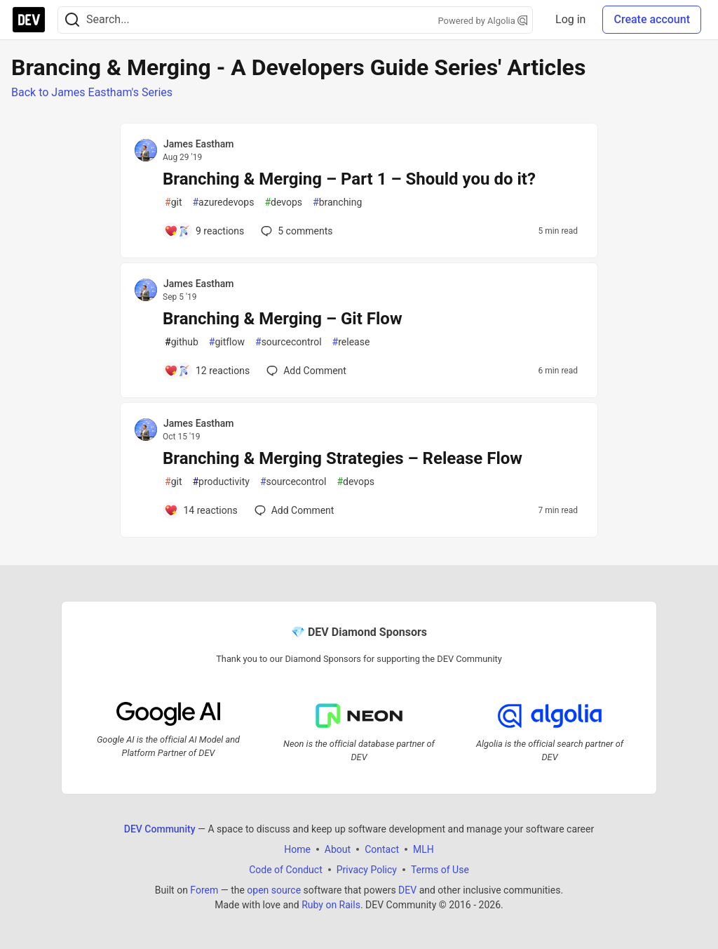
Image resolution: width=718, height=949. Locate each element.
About (338, 849)
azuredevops (223, 202)
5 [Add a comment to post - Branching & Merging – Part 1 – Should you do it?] (295, 231)
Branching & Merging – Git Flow (282, 318)
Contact (382, 849)
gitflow (227, 342)
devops (283, 202)
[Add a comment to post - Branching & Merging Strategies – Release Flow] (201, 510)
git (173, 202)
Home (297, 849)
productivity (220, 481)
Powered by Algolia (483, 20)
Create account (652, 19)
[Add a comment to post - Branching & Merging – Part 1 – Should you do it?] (204, 231)
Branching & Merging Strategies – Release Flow (342, 458)
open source (274, 890)
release (351, 342)
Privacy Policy (367, 869)
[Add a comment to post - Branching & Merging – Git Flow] (207, 370)
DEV (407, 890)
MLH (423, 849)
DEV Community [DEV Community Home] (160, 829)
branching (337, 202)
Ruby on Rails (331, 904)
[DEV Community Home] (28, 20)
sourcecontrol (288, 342)
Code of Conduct (286, 869)
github (181, 342)
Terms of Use (440, 869)
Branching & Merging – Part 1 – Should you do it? (349, 179)
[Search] (72, 20)
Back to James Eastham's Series (91, 92)
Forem (204, 890)
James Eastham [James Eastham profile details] (198, 144)
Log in (570, 19)
